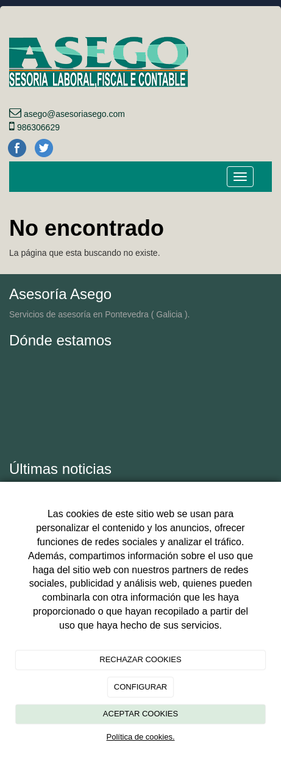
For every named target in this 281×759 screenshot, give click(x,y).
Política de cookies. (140, 736)
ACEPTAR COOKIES (140, 713)
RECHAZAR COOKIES (140, 659)
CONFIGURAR (140, 686)
